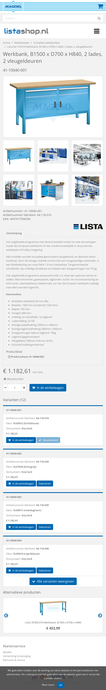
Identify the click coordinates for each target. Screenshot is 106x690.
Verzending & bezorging (17, 656)
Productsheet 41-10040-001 (26, 356)
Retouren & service (14, 660)
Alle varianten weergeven (53, 581)
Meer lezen (48, 684)
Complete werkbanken (46, 42)
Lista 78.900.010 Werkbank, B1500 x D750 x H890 (53, 622)
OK (60, 685)
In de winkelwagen (48, 388)
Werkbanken (21, 42)
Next (100, 615)
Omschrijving (14, 233)
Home (6, 42)
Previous (6, 615)
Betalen (7, 652)
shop (26, 31)
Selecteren (45, 483)
